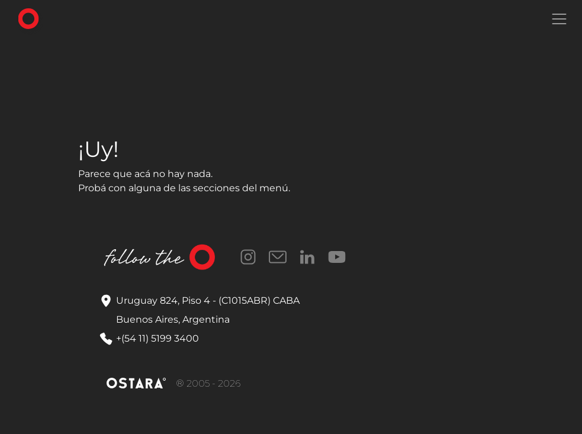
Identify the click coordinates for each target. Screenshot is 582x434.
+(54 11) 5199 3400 (157, 338)
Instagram (248, 257)
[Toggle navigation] (559, 19)
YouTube (337, 257)
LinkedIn (307, 257)
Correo (278, 257)
